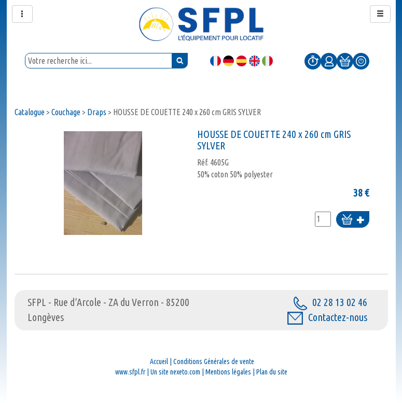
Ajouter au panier (352, 220)
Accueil (159, 361)
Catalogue (30, 112)
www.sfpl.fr (130, 372)
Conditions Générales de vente (213, 361)
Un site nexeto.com (175, 372)
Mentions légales (228, 372)
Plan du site (271, 372)
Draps (96, 112)
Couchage (65, 112)
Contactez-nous (327, 317)
